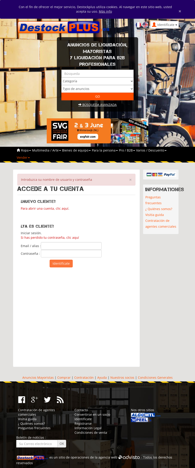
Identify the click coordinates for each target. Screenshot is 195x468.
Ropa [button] (26, 150)
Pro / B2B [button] (127, 150)
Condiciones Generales (155, 377)
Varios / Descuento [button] (151, 150)
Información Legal (88, 428)
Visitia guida (154, 215)
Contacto (81, 410)
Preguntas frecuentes (153, 200)
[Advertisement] (76, 316)
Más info (105, 11)
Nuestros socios (122, 377)
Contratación (84, 377)
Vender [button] (23, 157)
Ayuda (102, 377)
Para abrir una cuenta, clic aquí (44, 208)
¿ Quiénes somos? (158, 209)
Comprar (64, 377)
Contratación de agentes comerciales (160, 223)
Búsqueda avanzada (97, 105)
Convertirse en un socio (92, 414)
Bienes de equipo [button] (76, 150)
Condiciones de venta (90, 432)
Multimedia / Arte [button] (46, 150)
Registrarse (83, 423)
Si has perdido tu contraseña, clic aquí (50, 237)
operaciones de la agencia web (94, 457)
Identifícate (83, 419)
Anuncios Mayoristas (38, 377)
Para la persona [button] (105, 150)
